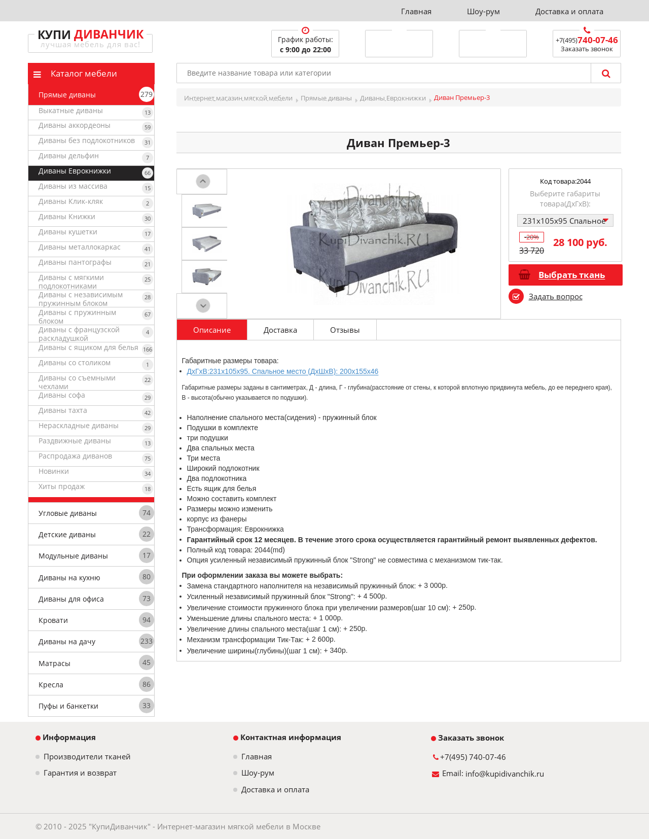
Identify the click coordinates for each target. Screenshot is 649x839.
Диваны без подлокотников (87, 140)
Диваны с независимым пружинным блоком (81, 299)
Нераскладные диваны (79, 425)
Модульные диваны (73, 556)
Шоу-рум (483, 11)
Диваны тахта (63, 410)
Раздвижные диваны (75, 440)
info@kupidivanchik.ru (504, 773)
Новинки (54, 471)
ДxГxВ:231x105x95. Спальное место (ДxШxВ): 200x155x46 (283, 372)
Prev (203, 183)
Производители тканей (87, 756)
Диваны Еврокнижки (75, 171)
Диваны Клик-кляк (71, 201)
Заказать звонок (467, 737)
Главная (416, 11)
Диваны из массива (73, 186)
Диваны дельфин (69, 155)
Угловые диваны (68, 513)
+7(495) (587, 40)
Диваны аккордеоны (75, 125)
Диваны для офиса (71, 599)
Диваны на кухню (69, 577)
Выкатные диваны (71, 110)
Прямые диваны (67, 94)
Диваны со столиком (75, 362)
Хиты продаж (62, 486)
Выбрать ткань (571, 275)
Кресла (51, 684)
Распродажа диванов (75, 456)
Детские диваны (67, 534)
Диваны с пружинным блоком (77, 316)
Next (203, 304)
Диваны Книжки (67, 216)
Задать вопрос (556, 296)
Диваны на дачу (67, 641)
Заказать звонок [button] (587, 48)
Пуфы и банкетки (68, 706)
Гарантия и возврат (80, 773)
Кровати (53, 620)
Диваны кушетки (68, 231)
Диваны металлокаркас (80, 247)
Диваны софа (62, 395)
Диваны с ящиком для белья (88, 347)
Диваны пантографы (75, 262)
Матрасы (54, 663)
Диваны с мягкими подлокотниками (71, 281)
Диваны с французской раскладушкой (79, 334)
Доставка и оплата (569, 11)
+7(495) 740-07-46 (473, 757)
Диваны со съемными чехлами (77, 382)
